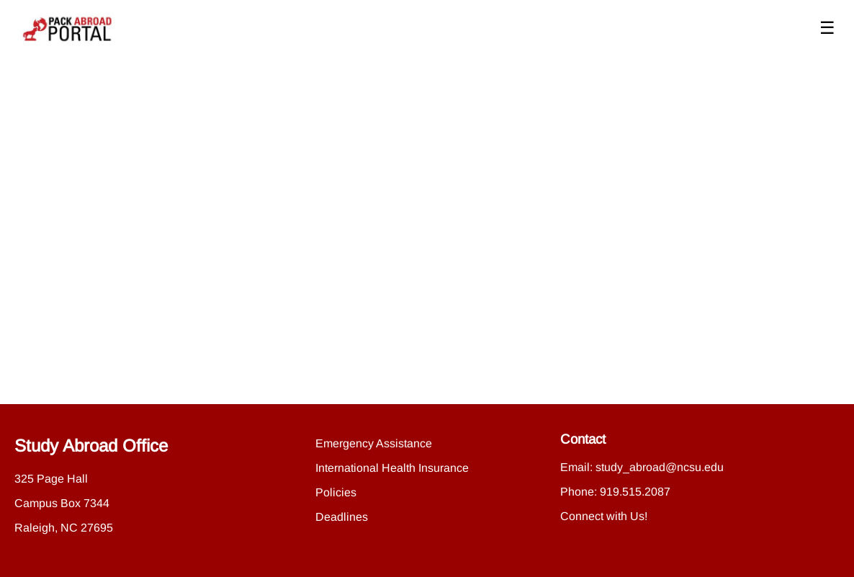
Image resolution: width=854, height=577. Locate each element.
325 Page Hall (51, 479)
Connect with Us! (603, 516)
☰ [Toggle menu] (827, 27)
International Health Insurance (392, 468)
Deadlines (341, 517)
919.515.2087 (635, 492)
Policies (335, 492)
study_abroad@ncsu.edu (659, 467)
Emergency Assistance (373, 443)
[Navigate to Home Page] (67, 28)
